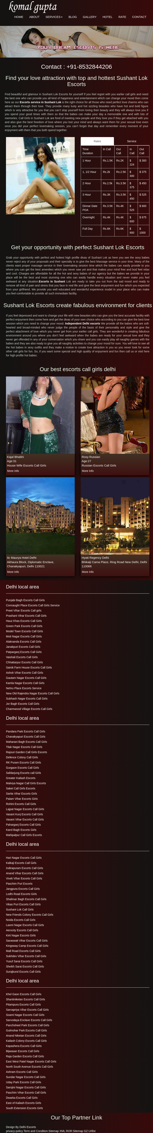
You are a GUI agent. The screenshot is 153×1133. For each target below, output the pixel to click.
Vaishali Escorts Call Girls (22, 657)
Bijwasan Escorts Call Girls (22, 1051)
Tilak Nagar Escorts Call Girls (24, 747)
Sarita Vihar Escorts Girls (21, 793)
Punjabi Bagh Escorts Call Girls (25, 600)
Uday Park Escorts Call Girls (23, 1082)
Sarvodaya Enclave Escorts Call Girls (29, 1020)
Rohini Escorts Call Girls (21, 804)
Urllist (91, 1131)
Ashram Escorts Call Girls (22, 1071)
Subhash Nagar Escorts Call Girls (27, 698)
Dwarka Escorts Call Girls (22, 1097)
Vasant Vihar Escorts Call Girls (25, 819)
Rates (97, 141)
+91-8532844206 (89, 66)
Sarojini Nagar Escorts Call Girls (26, 1087)
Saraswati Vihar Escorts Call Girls (27, 940)
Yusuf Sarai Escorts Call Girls (24, 961)
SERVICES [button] (54, 17)
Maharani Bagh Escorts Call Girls (26, 741)
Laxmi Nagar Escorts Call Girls (25, 925)
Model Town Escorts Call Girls (24, 631)
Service (131, 141)
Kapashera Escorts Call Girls (24, 1046)
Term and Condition (36, 1131)
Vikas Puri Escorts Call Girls (23, 904)
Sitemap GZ (80, 1131)
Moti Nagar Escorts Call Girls (24, 636)
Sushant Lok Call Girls (20, 909)
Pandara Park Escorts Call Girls (25, 731)
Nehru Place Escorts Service (23, 688)
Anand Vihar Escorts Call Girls (24, 873)
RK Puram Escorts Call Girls (23, 762)
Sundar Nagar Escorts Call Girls (25, 1077)
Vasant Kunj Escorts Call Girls (24, 814)
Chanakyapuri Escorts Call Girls (25, 736)
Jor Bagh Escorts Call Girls (22, 703)
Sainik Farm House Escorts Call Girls (29, 667)
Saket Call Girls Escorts (20, 788)
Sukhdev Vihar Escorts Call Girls (26, 956)
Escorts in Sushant (52, 281)
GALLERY (90, 17)
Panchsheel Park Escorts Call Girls (27, 1025)
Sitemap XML (57, 1131)
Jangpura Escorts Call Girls (23, 888)
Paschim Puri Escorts (19, 883)
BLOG (73, 17)
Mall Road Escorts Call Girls (23, 951)
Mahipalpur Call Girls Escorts (24, 835)
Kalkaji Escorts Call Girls (21, 862)
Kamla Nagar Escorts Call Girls (25, 683)
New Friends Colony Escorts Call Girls (29, 914)
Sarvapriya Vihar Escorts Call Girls (27, 1009)
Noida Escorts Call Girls (20, 919)
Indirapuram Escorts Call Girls (24, 868)
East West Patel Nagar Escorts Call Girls (31, 1061)
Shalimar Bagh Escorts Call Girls (26, 899)
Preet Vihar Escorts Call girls (23, 610)
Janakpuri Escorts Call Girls (23, 646)
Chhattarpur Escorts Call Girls (24, 662)
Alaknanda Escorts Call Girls (23, 641)
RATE (122, 17)
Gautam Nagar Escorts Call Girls (26, 677)
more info (13, 470)
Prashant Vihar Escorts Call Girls (26, 615)
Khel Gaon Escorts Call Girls (23, 994)
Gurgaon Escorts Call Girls (22, 767)
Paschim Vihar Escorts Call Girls (26, 1092)
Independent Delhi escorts (83, 323)
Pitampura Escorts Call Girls (23, 1004)
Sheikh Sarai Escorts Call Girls (25, 966)
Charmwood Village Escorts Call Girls (29, 709)
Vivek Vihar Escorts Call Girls (24, 878)
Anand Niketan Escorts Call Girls (26, 1035)
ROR (69, 1131)
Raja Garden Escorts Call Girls (25, 1056)
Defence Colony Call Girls (22, 757)
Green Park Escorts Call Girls (24, 626)
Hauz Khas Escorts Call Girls (24, 620)
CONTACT (139, 17)
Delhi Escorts (28, 1127)
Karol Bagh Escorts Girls (21, 829)
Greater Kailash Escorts (20, 778)
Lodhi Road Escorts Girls (21, 894)
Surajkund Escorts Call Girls (23, 971)
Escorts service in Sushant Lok (41, 102)
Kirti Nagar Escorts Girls (21, 935)
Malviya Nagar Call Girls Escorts (26, 783)
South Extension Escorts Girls (24, 1108)
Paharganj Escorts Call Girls (23, 824)
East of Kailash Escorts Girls (23, 1103)
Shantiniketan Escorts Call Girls (25, 999)
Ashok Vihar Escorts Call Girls (24, 672)
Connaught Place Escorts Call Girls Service (33, 605)
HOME (18, 17)
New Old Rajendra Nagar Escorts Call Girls (32, 693)
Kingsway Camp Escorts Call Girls (27, 945)
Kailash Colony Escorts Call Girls (26, 1040)
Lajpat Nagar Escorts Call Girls (25, 809)
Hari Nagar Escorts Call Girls (24, 857)
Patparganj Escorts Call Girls (24, 652)
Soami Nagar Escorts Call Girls (25, 1014)
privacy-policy (14, 1131)
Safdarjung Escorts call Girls (23, 772)
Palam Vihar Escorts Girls (22, 798)
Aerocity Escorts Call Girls (22, 930)
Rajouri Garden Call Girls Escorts (26, 752)
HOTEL (108, 17)
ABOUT (34, 17)
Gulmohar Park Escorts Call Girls (26, 1030)
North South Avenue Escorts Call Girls (29, 1066)
